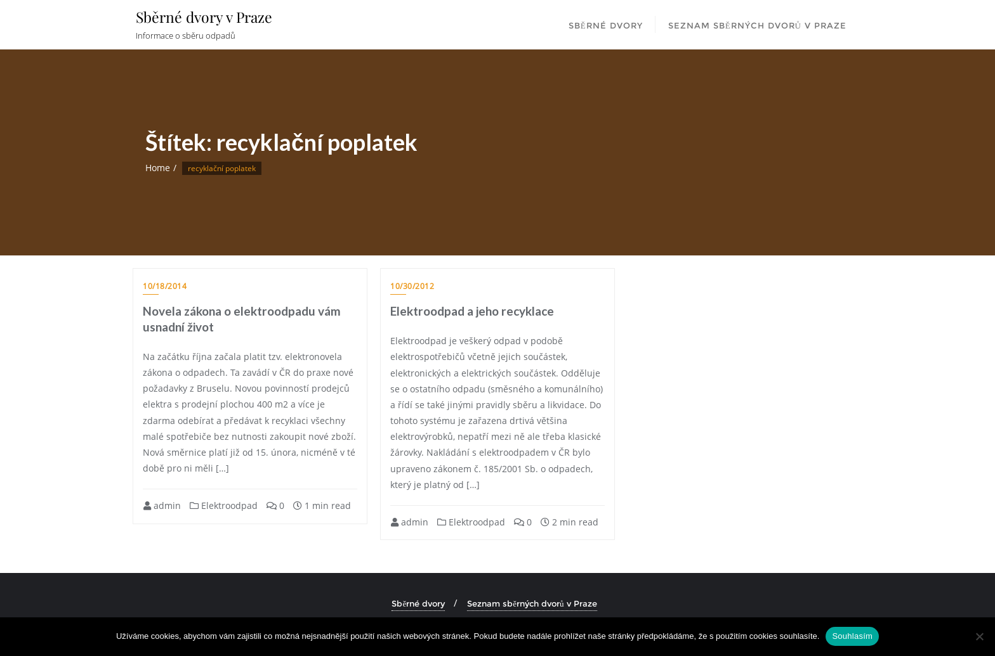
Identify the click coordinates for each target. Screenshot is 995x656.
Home (157, 168)
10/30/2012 (412, 286)
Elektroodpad (224, 505)
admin (162, 505)
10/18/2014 (165, 286)
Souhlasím (852, 636)
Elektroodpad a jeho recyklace (472, 311)
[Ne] (979, 636)
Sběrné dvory (418, 603)
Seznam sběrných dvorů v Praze (531, 603)
